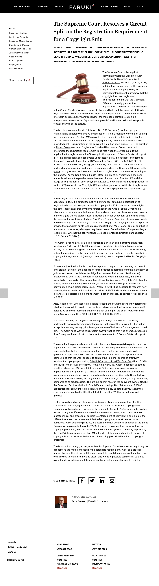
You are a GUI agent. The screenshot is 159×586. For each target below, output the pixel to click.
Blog (126, 7)
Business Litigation (18, 33)
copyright (101, 52)
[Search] (20, 80)
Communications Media (20, 49)
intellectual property (99, 61)
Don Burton (84, 47)
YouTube (12, 552)
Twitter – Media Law (17, 547)
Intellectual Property (68, 52)
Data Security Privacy (19, 45)
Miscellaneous (16, 68)
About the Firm (109, 7)
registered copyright (68, 61)
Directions (62, 568)
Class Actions (15, 57)
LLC (111, 52)
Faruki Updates (16, 61)
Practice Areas (21, 7)
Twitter (92, 480)
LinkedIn (102, 480)
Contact (141, 7)
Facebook (82, 480)
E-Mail (112, 480)
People (59, 7)
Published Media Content (21, 41)
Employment (15, 65)
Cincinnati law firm (122, 57)
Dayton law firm (136, 47)
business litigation (110, 47)
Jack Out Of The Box (19, 53)
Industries (42, 7)
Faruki (89, 52)
